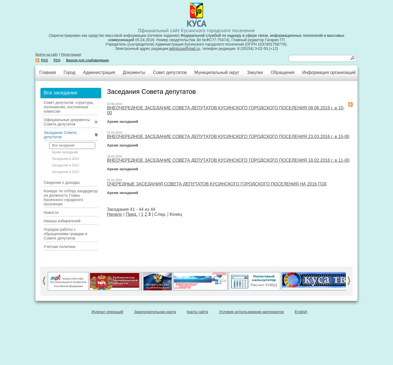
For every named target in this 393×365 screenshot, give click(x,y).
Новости (51, 212)
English (301, 312)
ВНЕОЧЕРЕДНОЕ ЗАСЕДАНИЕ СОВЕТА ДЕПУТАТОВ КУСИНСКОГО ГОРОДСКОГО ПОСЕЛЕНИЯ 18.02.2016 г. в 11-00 (228, 160)
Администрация (99, 72)
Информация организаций (329, 72)
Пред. (132, 214)
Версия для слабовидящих (87, 60)
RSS (44, 60)
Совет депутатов (170, 72)
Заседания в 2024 (65, 159)
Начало (114, 214)
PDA (57, 60)
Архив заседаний (65, 152)
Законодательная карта (155, 312)
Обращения (282, 72)
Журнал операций (107, 312)
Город (69, 72)
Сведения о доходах (62, 182)
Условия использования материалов (251, 312)
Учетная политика (59, 246)
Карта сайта (197, 312)
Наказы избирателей (62, 221)
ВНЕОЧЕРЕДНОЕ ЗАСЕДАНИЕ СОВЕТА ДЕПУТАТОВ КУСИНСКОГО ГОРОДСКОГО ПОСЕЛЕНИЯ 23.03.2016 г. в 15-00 (228, 136)
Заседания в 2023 (65, 172)
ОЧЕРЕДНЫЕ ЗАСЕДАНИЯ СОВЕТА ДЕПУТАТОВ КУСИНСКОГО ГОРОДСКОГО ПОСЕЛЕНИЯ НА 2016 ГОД (216, 184)
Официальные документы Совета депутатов (67, 122)
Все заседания (63, 145)
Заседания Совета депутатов (60, 134)
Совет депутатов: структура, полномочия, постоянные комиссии (69, 106)
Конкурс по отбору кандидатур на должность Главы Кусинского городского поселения (71, 197)
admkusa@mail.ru (184, 48)
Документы (134, 72)
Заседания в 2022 (65, 165)
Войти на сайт (46, 54)
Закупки (255, 72)
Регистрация (71, 54)
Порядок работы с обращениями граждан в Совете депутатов (65, 233)
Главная (47, 72)
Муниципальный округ (216, 72)
